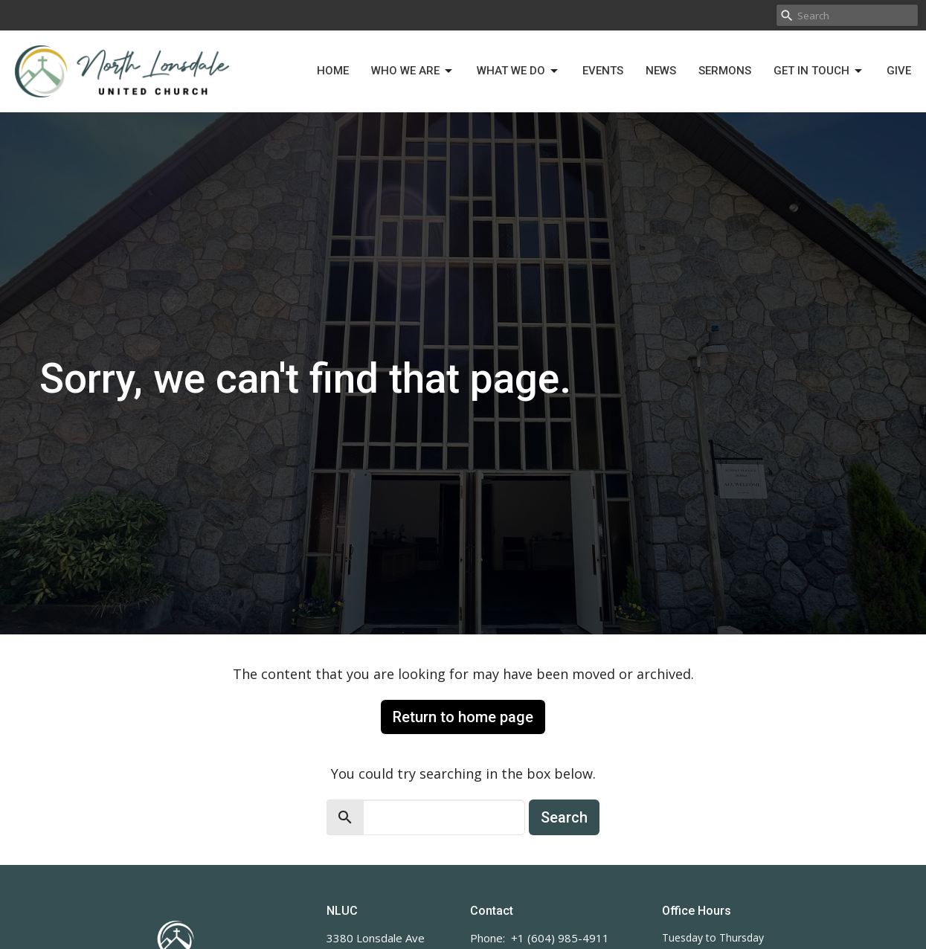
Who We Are (412, 71)
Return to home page (463, 717)
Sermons (724, 70)
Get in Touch (819, 71)
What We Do (518, 71)
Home (333, 70)
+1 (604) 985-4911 (560, 937)
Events (602, 70)
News (661, 70)
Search (564, 817)
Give (899, 70)
